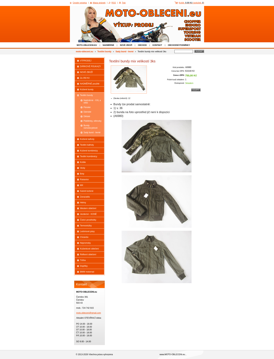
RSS (113, 3)
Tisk (124, 3)
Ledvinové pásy (87, 231)
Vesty (82, 168)
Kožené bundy (86, 89)
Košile (83, 162)
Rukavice (84, 179)
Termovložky (86, 225)
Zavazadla (85, 197)
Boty (82, 174)
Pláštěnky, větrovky (92, 121)
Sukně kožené (86, 191)
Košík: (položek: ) (191, 3)
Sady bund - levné (125, 51)
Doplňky (84, 266)
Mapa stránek (99, 3)
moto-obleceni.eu (87, 45)
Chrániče (84, 237)
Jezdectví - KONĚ (88, 214)
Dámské (87, 112)
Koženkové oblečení (89, 248)
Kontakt (157, 45)
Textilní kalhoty (87, 145)
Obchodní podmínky (179, 45)
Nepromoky (85, 243)
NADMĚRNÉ (108, 45)
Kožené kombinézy (89, 150)
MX (81, 185)
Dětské (87, 116)
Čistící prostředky (88, 220)
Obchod (142, 45)
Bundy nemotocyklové (91, 126)
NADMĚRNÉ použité (89, 83)
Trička (83, 260)
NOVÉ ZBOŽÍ (126, 45)
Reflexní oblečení (88, 254)
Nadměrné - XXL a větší (92, 101)
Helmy (83, 202)
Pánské (87, 107)
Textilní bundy (104, 51)
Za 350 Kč (85, 78)
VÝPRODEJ (85, 60)
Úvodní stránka (80, 3)
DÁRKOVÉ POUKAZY (90, 66)
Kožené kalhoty (87, 139)
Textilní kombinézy (88, 156)
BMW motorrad (87, 272)
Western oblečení (88, 208)
